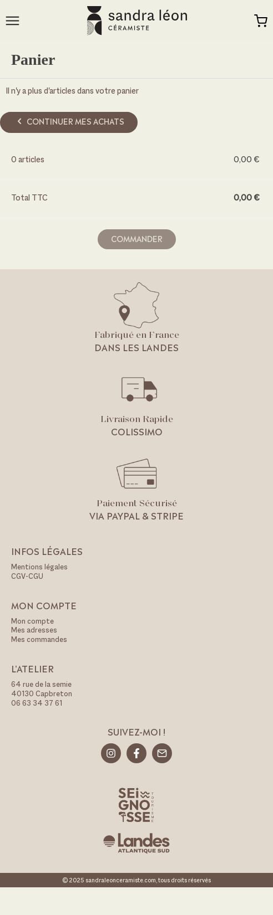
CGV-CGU (27, 576)
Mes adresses (34, 630)
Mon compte (32, 621)
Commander (137, 238)
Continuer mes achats (69, 121)
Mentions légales (39, 567)
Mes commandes (39, 639)
